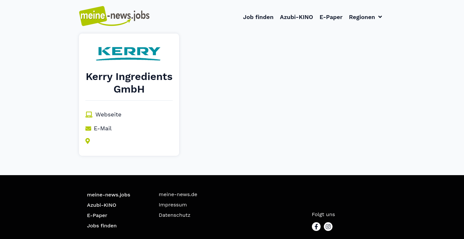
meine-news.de (178, 194)
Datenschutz (175, 215)
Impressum (173, 205)
